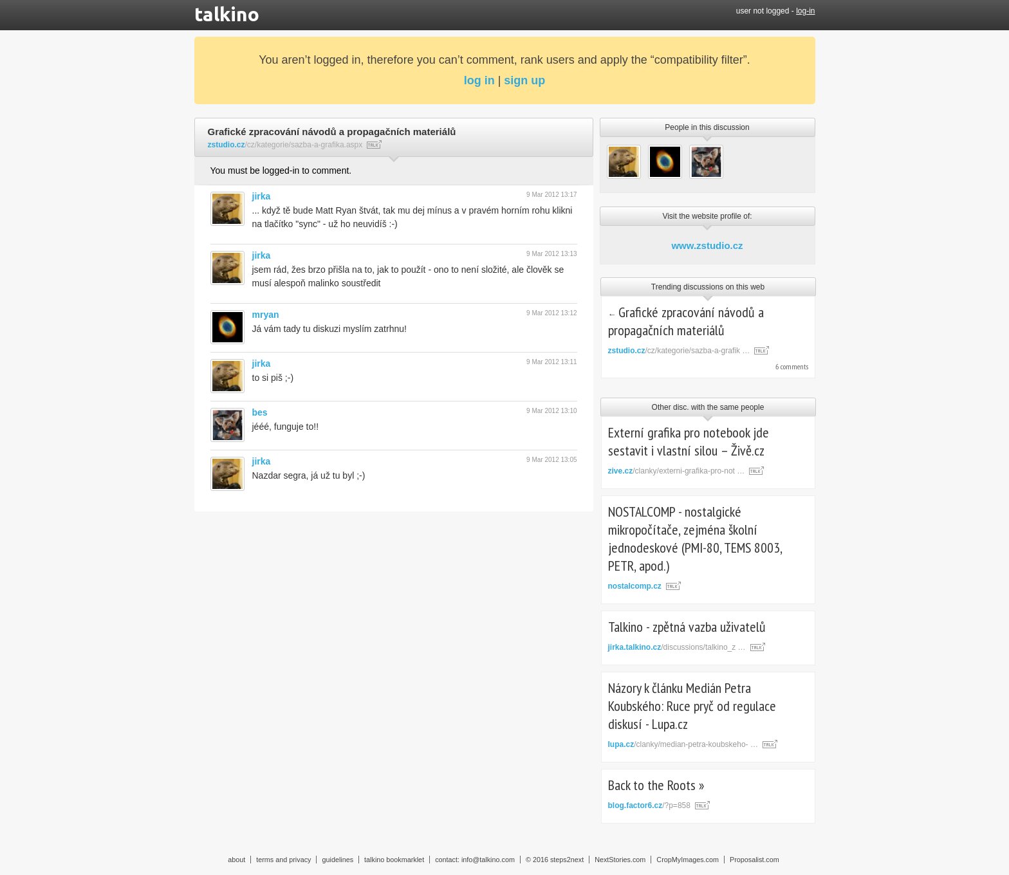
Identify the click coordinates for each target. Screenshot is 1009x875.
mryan (265, 314)
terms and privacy (283, 859)
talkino (226, 14)
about (236, 859)
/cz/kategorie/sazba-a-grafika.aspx (285, 144)
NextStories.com (620, 859)
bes (260, 412)
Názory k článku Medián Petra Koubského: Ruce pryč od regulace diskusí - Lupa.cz (692, 706)
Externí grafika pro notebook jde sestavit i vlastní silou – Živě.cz (688, 441)
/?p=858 (649, 805)
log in (479, 80)
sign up (524, 80)
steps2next (567, 859)
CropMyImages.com (687, 859)
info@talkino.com (488, 859)
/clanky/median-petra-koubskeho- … (683, 744)
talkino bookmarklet (394, 859)
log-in (805, 10)
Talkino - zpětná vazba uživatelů (687, 627)
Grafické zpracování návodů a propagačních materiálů (686, 321)
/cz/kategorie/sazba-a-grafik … (679, 350)
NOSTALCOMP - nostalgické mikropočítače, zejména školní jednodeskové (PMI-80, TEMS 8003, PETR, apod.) (695, 538)
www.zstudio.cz (707, 245)
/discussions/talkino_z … (677, 647)
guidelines (337, 859)
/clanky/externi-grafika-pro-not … (676, 470)
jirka (261, 196)
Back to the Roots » (656, 785)
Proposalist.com (754, 859)
